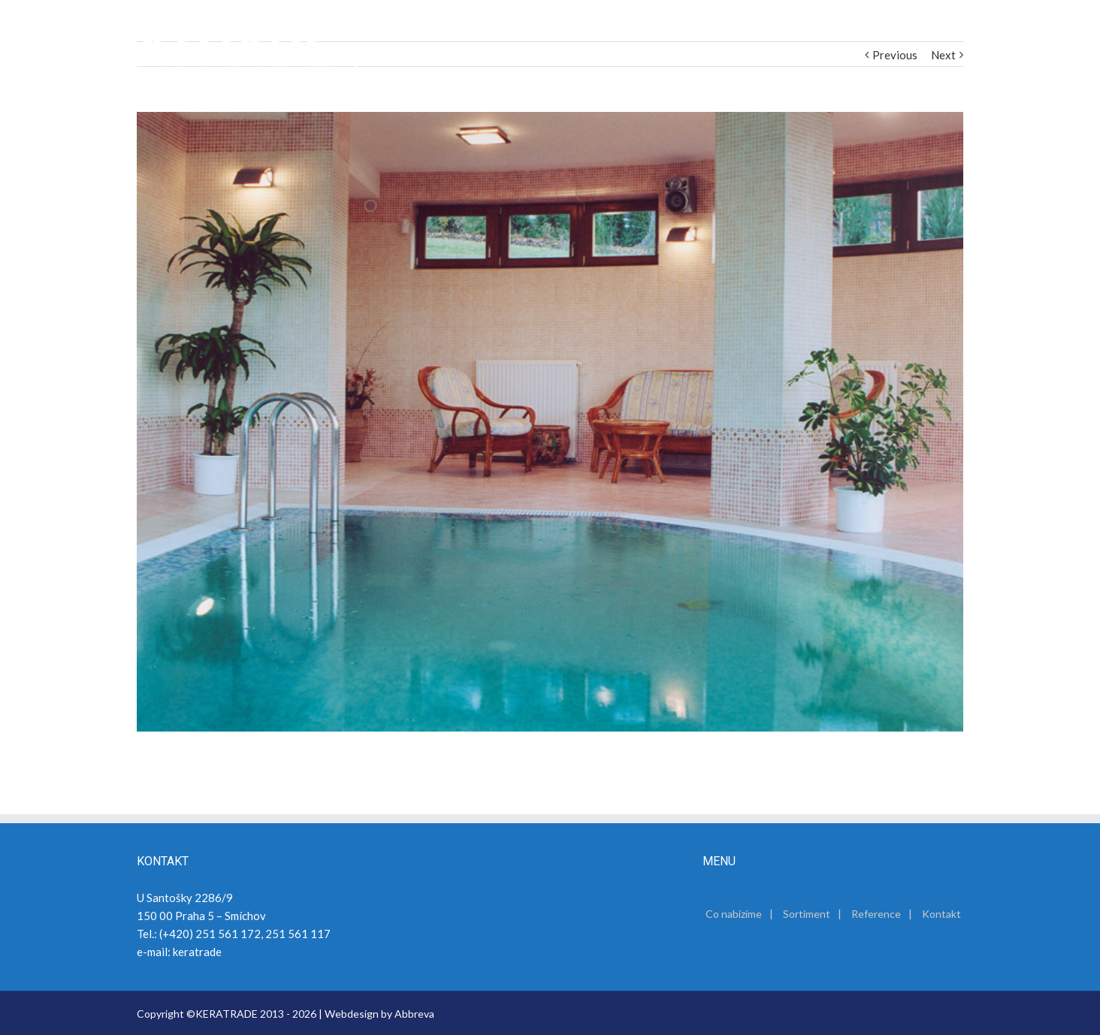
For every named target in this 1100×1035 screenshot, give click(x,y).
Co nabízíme (734, 913)
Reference (876, 913)
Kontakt (941, 913)
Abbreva (414, 1013)
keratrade (197, 951)
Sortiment (806, 913)
